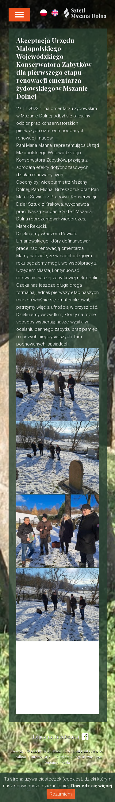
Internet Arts (40, 756)
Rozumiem (61, 794)
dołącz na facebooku (59, 737)
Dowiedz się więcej (91, 786)
